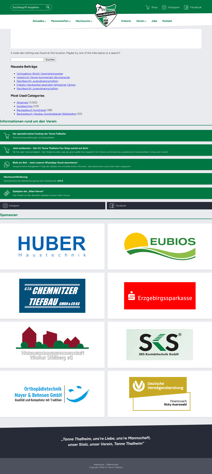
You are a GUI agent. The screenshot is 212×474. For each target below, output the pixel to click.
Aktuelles (38, 21)
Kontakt (167, 21)
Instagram (171, 7)
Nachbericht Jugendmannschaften (37, 81)
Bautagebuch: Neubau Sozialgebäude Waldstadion (46, 113)
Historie (126, 21)
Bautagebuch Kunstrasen (31, 110)
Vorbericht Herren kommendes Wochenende (43, 77)
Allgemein (22, 102)
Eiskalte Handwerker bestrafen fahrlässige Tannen (46, 84)
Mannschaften (60, 21)
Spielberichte (25, 106)
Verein (140, 21)
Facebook (192, 7)
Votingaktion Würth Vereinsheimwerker (40, 73)
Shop (152, 7)
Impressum (99, 464)
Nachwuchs (83, 21)
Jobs (154, 21)
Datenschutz (112, 464)
